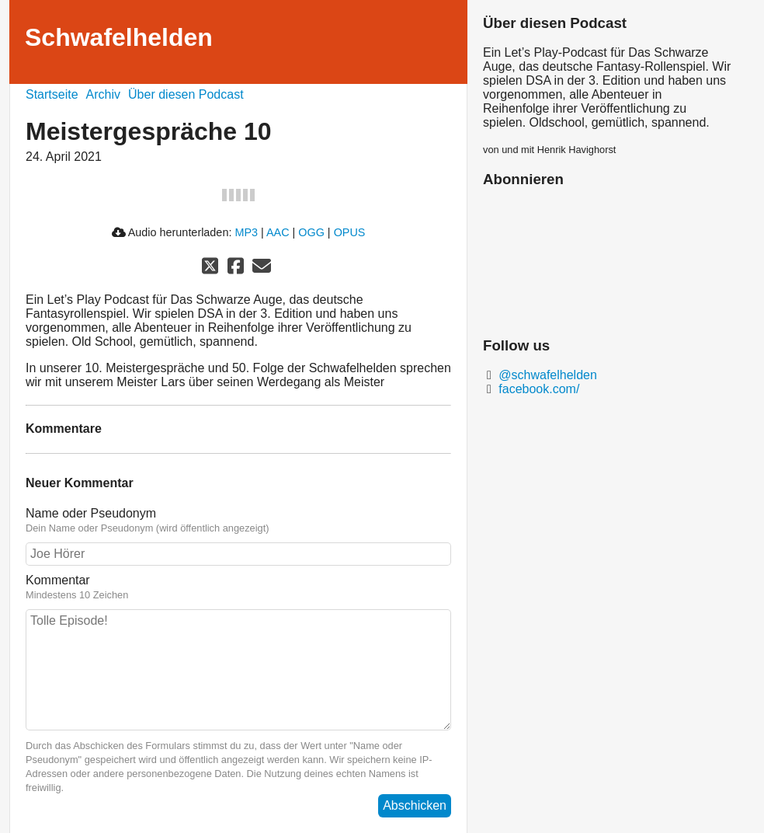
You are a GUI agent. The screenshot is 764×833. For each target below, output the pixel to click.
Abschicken (414, 805)
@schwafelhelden (546, 375)
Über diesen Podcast (186, 94)
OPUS (350, 232)
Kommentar (238, 587)
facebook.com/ (537, 389)
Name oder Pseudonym (238, 521)
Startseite (52, 94)
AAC (278, 232)
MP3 (246, 232)
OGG (311, 232)
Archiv (103, 94)
